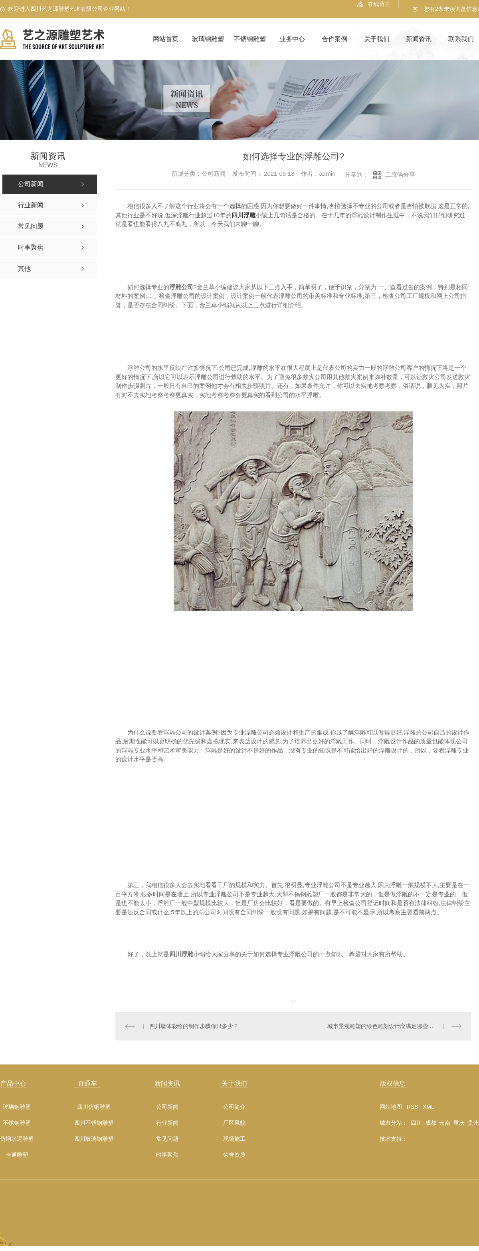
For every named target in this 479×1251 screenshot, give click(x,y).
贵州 (473, 1123)
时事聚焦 (167, 1155)
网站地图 (391, 1107)
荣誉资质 (234, 1155)
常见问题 (167, 1139)
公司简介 (234, 1107)
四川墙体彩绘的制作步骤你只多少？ (194, 1026)
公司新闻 (167, 1107)
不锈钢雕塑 (250, 39)
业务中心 (292, 39)
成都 (430, 1123)
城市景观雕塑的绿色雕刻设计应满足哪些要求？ (386, 1026)
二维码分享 (400, 174)
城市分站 (391, 1123)
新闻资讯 (418, 39)
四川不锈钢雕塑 (93, 1123)
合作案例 (334, 39)
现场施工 (234, 1139)
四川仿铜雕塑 (94, 1107)
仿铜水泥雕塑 (17, 1139)
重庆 (459, 1123)
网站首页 (165, 39)
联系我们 (461, 39)
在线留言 (379, 4)
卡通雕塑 (17, 1155)
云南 (444, 1123)
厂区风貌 (234, 1123)
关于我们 (377, 39)
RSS (412, 1107)
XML (428, 1107)
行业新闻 (167, 1123)
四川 (416, 1123)
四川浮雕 (243, 215)
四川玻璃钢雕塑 (93, 1139)
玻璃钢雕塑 (208, 39)
